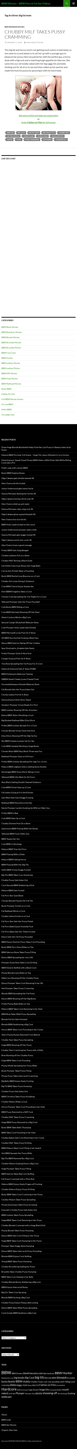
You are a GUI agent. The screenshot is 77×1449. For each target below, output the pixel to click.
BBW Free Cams (8, 353)
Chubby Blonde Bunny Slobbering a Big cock (21, 1282)
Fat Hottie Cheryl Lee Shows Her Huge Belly (20, 566)
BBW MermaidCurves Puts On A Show (18, 633)
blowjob (62, 1377)
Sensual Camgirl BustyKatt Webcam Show (20, 622)
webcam (6, 1396)
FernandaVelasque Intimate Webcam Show (20, 684)
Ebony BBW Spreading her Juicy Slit (17, 957)
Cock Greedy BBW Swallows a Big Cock (18, 1313)
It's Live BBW (7, 404)
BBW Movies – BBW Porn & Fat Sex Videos (25, 3)
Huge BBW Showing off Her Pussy (16, 1045)
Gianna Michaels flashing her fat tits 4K (18, 493)
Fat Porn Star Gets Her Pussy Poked (17, 921)
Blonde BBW (50, 1378)
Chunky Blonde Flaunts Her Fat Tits (17, 900)
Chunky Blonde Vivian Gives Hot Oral (18, 730)
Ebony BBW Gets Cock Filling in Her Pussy (20, 1235)
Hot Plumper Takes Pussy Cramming (17, 988)
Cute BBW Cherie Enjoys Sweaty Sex (17, 586)
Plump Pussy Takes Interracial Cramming (19, 1076)
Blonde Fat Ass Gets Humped (14, 1019)
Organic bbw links (9, 1430)
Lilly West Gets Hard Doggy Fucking (17, 797)
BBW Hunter (7, 358)
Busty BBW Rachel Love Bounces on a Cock (20, 576)
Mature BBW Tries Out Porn (13, 849)
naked (9, 139)
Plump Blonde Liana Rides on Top (16, 973)
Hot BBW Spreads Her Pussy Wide (16, 1153)
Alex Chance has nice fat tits (13, 519)
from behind (60, 1385)
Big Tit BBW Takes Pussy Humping (16, 1086)
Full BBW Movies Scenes (12, 399)
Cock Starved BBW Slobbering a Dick (17, 885)
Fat (37, 1385)
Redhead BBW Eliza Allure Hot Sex (16, 803)
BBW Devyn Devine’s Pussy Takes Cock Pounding (23, 942)
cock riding (65, 1381)
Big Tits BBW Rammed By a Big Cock (17, 1158)
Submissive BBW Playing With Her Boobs (19, 828)
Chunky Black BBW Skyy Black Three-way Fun (21, 751)
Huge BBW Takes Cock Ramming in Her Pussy (21, 1220)
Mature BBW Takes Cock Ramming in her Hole (21, 1009)
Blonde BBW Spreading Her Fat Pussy (18, 993)
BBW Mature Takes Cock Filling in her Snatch (21, 1148)
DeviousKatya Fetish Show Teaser (16, 700)
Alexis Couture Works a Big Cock (16, 617)
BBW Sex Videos (27, 1441)
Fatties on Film (13, 136)
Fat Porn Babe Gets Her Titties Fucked (18, 931)
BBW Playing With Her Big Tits (15, 864)
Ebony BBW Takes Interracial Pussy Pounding (21, 1251)
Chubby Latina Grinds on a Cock (15, 916)
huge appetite (58, 136)
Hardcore (8, 1389)
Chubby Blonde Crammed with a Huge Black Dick (23, 1225)
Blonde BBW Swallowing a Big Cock (17, 1024)
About (4, 1414)
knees (59, 1390)
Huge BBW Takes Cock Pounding (15, 1060)
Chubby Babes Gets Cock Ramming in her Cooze (22, 1138)
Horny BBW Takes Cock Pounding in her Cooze (22, 1029)
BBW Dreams (17, 1373)
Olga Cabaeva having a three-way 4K (17, 499)
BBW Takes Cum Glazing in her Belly (17, 1277)
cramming (5, 1385)
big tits (40, 1377)
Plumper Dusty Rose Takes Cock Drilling (19, 962)
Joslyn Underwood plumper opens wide (18, 529)
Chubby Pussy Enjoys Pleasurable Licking (19, 1302)
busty (4, 1381)
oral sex (11, 1393)
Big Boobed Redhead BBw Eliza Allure (18, 720)
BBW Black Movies (9, 327)
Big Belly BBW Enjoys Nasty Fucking (17, 1081)
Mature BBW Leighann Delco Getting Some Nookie (23, 767)
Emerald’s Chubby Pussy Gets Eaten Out (19, 1210)
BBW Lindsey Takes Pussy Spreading (17, 1215)
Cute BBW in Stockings (11, 844)
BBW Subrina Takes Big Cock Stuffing (17, 1174)
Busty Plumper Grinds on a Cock (15, 906)
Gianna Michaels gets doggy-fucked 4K (18, 535)
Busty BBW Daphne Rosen (13, 473)
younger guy (61, 139)
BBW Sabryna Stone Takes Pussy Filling (18, 952)
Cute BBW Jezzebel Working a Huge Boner (20, 746)
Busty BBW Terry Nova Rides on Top (17, 947)
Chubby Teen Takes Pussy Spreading (17, 1040)
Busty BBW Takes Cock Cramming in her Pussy (22, 1194)
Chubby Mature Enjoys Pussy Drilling (18, 1189)
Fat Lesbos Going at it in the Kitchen (17, 792)
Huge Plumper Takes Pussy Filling (16, 1168)
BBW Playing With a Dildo (13, 854)
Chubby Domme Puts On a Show (15, 823)
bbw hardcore (48, 1373)
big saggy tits (49, 133)
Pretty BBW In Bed (9, 813)
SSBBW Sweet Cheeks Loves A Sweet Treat (20, 679)
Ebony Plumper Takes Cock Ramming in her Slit (22, 983)
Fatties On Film (8, 394)
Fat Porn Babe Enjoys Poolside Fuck (17, 926)
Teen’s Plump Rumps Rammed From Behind (20, 1034)
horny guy (24, 1390)
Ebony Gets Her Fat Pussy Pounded (17, 937)
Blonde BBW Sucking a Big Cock (15, 1297)
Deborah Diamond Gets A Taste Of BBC (18, 669)
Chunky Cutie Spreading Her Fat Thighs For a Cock (23, 596)
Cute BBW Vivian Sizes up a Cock (16, 787)
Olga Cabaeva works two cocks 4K (16, 540)
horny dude (28, 136)
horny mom (43, 136)
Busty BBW (6, 389)
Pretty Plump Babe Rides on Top (15, 1004)
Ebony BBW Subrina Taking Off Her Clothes (20, 643)
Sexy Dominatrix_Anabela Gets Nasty (17, 648)
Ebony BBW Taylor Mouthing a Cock (17, 715)
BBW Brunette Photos (11, 347)
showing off (50, 1393)
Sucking (71, 1393)
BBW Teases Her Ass (10, 839)
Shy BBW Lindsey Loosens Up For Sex (17, 741)
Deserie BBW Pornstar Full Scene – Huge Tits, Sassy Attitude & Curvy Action (35, 455)
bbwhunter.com (7, 1378)
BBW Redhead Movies (14, 27)
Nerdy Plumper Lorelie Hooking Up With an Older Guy (25, 808)
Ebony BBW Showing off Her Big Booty (18, 998)
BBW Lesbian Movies (10, 363)
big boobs (19, 1377)
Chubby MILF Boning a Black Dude (16, 560)
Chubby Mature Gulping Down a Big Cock (19, 1163)
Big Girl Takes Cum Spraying (13, 1292)
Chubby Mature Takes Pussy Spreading (18, 1199)
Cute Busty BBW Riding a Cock (15, 607)
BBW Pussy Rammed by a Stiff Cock (17, 1112)
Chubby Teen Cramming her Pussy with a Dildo (22, 1050)
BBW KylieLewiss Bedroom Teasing (17, 674)
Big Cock (21, 133)
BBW (6, 1372)
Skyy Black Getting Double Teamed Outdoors (21, 782)
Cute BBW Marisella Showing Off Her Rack (20, 612)
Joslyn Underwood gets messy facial (17, 488)
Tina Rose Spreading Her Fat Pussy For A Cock (22, 663)
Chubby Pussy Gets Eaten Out (14, 880)
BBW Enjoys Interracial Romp (14, 1287)
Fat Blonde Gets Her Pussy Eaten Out (17, 689)
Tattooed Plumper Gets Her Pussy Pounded (20, 602)
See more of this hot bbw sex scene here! (38, 115)
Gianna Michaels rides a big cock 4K (17, 509)
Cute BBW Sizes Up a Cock (13, 818)
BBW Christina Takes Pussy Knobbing (18, 1096)
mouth (65, 1389)
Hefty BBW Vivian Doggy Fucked (16, 870)
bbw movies (4, 1441)
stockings (63, 1393)
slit (59, 1393)
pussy (18, 139)
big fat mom (34, 133)
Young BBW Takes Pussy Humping (16, 1261)
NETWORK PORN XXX (15, 1441)
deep (13, 1384)
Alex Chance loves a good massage (16, 545)
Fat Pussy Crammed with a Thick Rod (17, 1179)
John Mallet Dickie (34, 42)
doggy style (21, 1385)
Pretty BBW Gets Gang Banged (14, 550)
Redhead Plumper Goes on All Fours (17, 756)
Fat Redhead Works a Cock (13, 911)
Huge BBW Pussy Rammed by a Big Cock (19, 1122)
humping (53, 1390)
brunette (71, 1378)
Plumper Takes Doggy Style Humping (17, 1246)
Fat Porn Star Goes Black (12, 895)
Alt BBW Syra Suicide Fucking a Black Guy (19, 638)
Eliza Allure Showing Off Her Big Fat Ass (19, 736)
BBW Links (6, 1420)
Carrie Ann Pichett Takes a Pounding (17, 571)
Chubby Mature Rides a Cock (14, 1101)
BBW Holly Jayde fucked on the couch (18, 524)
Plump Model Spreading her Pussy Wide (19, 1065)
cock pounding (53, 1382)
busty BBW (15, 1381)
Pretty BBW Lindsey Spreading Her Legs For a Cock (24, 761)
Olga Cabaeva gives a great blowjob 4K (18, 514)
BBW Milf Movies (9, 373)
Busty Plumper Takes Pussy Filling (16, 1071)
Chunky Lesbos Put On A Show (15, 694)
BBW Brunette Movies (11, 342)
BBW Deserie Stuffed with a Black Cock (18, 967)
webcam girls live (37, 1441)
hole (19, 1389)
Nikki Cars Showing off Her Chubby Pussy (20, 978)
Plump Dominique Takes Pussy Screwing (19, 1205)
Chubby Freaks (37, 1382)
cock (45, 1382)
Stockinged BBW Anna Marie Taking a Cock (20, 772)
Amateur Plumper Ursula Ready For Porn (19, 705)
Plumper (20, 1393)
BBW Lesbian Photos (10, 368)
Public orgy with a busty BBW (14, 468)
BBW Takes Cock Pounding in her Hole (18, 1132)
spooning (47, 139)
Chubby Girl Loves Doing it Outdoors (17, 581)
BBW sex (10, 133)
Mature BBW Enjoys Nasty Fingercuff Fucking (21, 1184)
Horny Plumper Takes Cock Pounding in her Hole (23, 1107)
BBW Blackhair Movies (11, 332)
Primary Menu (73, 3)
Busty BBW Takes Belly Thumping (16, 1127)
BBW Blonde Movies (10, 337)
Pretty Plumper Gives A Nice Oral (16, 653)
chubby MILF (64, 133)
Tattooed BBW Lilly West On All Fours (18, 777)
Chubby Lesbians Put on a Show (15, 555)
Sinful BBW (6, 409)
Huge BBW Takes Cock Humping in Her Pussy (21, 1241)
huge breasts (33, 1390)
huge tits (44, 1389)
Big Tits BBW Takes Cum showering (17, 875)
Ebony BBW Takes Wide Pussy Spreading (19, 1308)
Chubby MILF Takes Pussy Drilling (16, 1143)
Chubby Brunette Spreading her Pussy (18, 1266)
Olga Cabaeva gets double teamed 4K (17, 478)
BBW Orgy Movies (9, 378)
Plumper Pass (30, 1393)
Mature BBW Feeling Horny (13, 859)
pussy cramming (32, 139)
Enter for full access (38, 122)
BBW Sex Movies (8, 1425)
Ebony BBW (32, 1385)
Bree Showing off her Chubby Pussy (17, 1055)
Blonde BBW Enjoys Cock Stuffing (16, 1256)
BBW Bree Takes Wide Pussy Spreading (18, 1014)
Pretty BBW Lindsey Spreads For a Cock (19, 725)
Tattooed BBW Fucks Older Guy (15, 833)
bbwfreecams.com (33, 1373)
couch (72, 1382)
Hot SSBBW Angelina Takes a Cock (16, 591)
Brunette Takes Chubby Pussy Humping (18, 1272)
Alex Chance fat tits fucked (13, 483)
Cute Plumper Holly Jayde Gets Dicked (18, 627)
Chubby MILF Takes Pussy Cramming (35, 34)
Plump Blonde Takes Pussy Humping (17, 1230)
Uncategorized (7, 414)
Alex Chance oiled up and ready (15, 504)
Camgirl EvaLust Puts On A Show (16, 658)
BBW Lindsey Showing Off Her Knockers (19, 710)
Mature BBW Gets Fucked (12, 890)
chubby (26, 1381)
